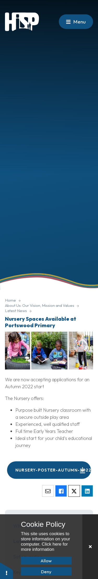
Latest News (16, 310)
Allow (46, 560)
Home (10, 300)
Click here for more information (44, 547)
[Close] (90, 546)
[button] (6, 570)
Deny (46, 571)
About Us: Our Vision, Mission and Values (39, 305)
